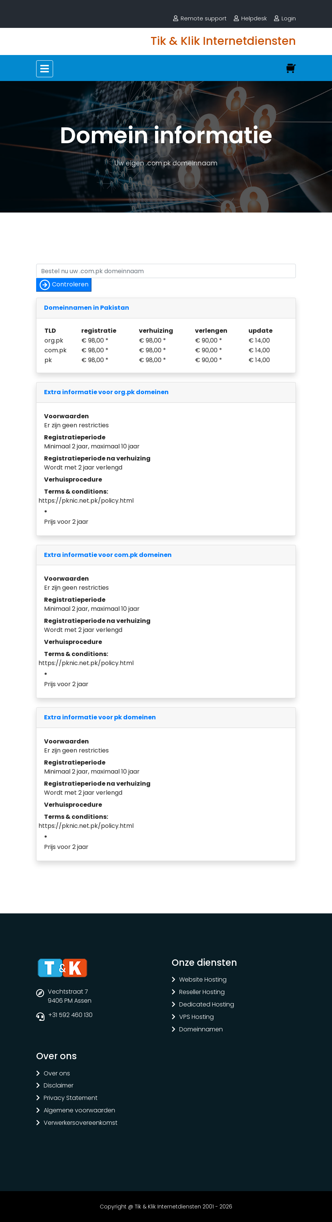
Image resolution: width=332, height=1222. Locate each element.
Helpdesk (254, 18)
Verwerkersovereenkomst (80, 1123)
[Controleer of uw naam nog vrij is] (166, 271)
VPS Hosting (196, 1017)
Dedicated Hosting (206, 1005)
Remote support (204, 18)
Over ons (57, 1074)
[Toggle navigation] (44, 68)
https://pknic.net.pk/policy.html (86, 500)
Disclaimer (58, 1086)
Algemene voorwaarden (79, 1111)
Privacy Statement (70, 1098)
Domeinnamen (201, 1030)
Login (289, 18)
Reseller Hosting (202, 992)
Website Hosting (203, 980)
